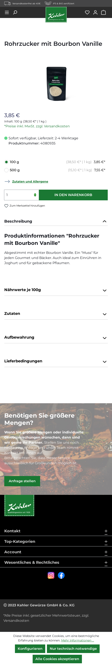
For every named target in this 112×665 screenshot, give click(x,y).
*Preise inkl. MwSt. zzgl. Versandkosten (37, 126)
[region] (56, 84)
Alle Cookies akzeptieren (57, 659)
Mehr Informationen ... (77, 640)
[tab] (56, 221)
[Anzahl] (21, 195)
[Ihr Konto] (97, 12)
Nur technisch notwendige (73, 649)
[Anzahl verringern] (35, 197)
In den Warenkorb (73, 195)
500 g (57, 170)
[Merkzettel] (89, 12)
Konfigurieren (30, 649)
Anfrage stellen (22, 481)
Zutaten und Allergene (30, 181)
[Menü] (8, 12)
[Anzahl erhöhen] (35, 192)
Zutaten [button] (56, 314)
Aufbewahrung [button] (56, 338)
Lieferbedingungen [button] (56, 361)
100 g (57, 162)
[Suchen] (16, 12)
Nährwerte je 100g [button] (56, 290)
